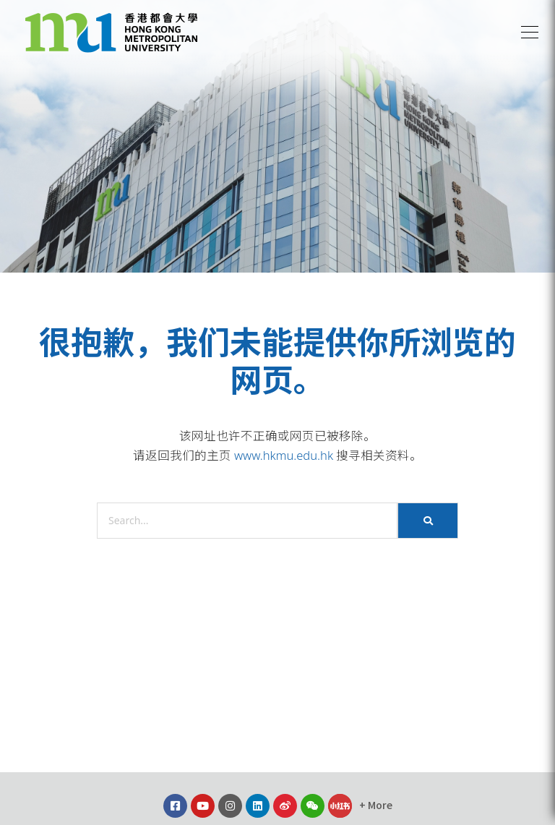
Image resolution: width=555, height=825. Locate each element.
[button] (529, 32)
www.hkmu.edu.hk (283, 455)
